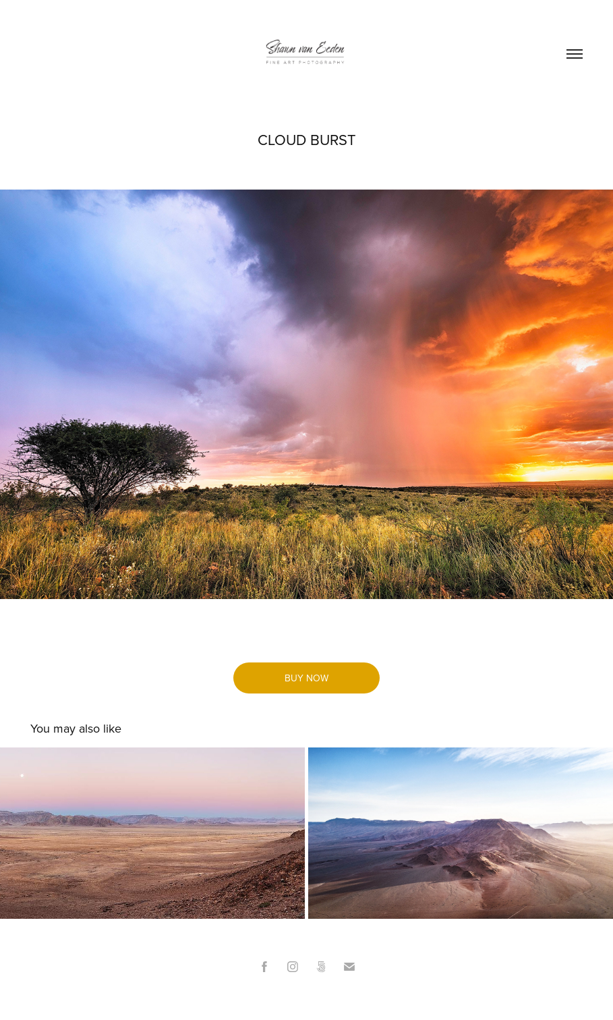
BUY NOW (306, 678)
